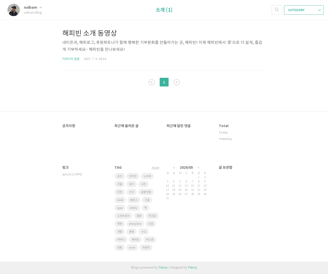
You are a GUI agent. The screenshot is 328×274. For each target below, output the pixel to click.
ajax (120, 208)
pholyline (135, 223)
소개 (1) (164, 10)
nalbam (33, 7)
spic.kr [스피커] (72, 174)
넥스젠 (149, 239)
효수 (131, 184)
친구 (131, 192)
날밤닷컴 (146, 192)
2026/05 (186, 167)
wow (132, 247)
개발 (119, 231)
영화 (119, 223)
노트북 (147, 176)
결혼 (139, 216)
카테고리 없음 (70, 59)
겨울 (119, 184)
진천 (119, 192)
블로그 (134, 200)
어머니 (121, 239)
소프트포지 (123, 216)
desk (120, 200)
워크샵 (152, 216)
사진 (143, 184)
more (155, 167)
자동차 (146, 247)
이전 (152, 82)
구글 (147, 200)
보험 (119, 247)
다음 (177, 82)
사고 (143, 231)
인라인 (133, 176)
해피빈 (135, 239)
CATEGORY (304, 10)
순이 (119, 176)
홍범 (131, 231)
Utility (133, 208)
